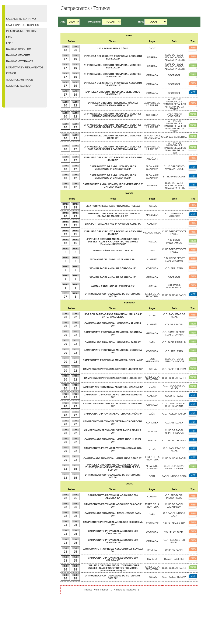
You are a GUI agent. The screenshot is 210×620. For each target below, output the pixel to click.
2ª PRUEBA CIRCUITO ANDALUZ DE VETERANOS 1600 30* (112, 476)
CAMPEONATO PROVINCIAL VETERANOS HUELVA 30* (112, 440)
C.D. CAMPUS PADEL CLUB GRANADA (174, 333)
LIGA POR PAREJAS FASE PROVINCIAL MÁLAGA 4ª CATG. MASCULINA (113, 315)
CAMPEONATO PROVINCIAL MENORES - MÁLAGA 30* (113, 387)
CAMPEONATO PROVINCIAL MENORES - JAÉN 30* (112, 342)
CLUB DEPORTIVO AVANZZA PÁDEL (174, 167)
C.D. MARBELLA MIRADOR (174, 214)
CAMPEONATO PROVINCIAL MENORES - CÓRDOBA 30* (113, 351)
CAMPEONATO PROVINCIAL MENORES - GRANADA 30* (113, 333)
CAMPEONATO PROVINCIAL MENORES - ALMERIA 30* (112, 324)
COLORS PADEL (174, 324)
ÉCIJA (152, 476)
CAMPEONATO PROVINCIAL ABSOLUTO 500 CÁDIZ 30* (112, 505)
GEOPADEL (174, 75)
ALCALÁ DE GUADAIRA (152, 167)
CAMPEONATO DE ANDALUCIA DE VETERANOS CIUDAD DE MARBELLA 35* (113, 214)
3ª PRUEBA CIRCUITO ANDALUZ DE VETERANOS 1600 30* (112, 295)
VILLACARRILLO (152, 232)
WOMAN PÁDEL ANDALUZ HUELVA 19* (113, 286)
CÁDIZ (152, 48)
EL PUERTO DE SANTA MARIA (152, 136)
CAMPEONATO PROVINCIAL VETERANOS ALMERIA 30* (113, 395)
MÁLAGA (152, 559)
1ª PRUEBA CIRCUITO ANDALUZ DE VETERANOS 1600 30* (112, 576)
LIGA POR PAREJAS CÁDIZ (113, 48)
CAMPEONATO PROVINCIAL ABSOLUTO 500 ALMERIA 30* (113, 496)
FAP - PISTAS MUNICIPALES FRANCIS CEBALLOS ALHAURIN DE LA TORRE (174, 104)
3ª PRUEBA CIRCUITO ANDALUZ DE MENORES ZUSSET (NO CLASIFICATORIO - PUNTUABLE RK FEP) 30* (112, 467)
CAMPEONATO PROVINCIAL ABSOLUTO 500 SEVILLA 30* (113, 550)
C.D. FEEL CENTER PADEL (174, 541)
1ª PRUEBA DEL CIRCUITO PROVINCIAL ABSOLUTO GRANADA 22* (113, 84)
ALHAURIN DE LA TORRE (152, 104)
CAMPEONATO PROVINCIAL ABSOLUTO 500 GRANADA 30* (113, 541)
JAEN (152, 250)
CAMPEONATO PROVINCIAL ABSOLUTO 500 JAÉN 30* (112, 514)
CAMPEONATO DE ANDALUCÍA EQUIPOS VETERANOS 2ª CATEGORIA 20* (113, 176)
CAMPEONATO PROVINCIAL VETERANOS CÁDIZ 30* (112, 458)
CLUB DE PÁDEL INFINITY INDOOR (174, 360)
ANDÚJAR (152, 158)
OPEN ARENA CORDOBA (174, 114)
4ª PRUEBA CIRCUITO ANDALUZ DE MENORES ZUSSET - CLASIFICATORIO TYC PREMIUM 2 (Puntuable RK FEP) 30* (113, 241)
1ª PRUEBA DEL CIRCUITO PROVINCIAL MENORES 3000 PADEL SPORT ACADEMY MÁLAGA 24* (112, 126)
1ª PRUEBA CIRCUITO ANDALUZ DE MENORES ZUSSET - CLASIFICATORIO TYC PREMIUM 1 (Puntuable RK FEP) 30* (113, 568)
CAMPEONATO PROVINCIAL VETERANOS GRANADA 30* (113, 404)
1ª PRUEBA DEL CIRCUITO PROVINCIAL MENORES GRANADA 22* (112, 75)
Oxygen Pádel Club (174, 559)
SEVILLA (152, 431)
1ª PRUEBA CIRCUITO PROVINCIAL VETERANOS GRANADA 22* (112, 93)
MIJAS (152, 315)
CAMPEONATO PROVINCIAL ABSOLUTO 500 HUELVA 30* (113, 523)
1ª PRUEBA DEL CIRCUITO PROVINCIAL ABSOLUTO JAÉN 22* (113, 232)
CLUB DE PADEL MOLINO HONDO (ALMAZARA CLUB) (174, 57)
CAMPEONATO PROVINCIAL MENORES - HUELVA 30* (113, 369)
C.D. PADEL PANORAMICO (174, 241)
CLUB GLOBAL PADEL (174, 295)
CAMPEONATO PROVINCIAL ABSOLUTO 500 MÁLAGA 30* (113, 559)
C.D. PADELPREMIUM (174, 342)
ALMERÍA (152, 259)
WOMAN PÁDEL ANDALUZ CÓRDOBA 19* (113, 268)
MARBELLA (152, 215)
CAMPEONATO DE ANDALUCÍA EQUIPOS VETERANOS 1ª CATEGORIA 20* (113, 167)
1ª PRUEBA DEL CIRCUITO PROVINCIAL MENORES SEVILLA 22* (112, 66)
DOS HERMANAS (152, 360)
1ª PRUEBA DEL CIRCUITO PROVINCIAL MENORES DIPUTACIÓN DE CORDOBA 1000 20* (112, 114)
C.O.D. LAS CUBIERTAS (174, 137)
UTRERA (152, 57)
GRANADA (152, 75)
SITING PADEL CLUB (174, 176)
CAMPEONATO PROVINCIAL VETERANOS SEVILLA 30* (112, 431)
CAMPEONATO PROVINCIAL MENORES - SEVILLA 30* (113, 360)
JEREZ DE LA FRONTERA (152, 295)
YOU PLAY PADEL (174, 532)
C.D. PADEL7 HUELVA (174, 369)
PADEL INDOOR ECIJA (174, 476)
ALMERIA (152, 223)
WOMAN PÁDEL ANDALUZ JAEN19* (113, 250)
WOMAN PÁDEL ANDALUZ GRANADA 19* (113, 277)
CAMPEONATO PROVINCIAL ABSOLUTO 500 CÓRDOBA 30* (113, 532)
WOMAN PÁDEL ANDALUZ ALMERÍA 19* (112, 259)
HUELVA (152, 206)
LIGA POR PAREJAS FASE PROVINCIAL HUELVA (113, 206)
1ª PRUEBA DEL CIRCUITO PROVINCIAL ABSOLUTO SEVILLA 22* (113, 57)
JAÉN (152, 342)
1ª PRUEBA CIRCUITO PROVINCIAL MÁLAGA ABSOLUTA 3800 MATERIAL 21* (113, 104)
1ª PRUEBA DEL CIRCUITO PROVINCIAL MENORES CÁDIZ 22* (112, 136)
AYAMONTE (152, 523)
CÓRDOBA (152, 115)
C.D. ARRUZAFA (174, 268)
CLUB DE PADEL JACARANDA (174, 505)
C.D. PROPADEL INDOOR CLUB (174, 496)
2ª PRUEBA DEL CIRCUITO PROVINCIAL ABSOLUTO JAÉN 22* (113, 158)
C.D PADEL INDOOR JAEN (174, 514)
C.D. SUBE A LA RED (174, 523)
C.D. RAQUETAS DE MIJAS (174, 315)
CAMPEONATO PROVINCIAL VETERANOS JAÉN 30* (113, 413)
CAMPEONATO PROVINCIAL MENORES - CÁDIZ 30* (112, 378)
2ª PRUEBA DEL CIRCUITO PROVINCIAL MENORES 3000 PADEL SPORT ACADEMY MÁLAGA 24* (112, 147)
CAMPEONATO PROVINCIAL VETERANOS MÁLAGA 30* (113, 449)
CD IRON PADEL (174, 550)
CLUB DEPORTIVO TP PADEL (174, 232)
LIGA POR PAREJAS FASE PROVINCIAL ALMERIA (113, 223)
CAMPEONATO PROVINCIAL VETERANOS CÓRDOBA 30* (113, 422)
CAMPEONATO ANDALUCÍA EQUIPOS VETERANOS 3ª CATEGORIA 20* (113, 185)
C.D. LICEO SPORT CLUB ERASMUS (174, 259)
